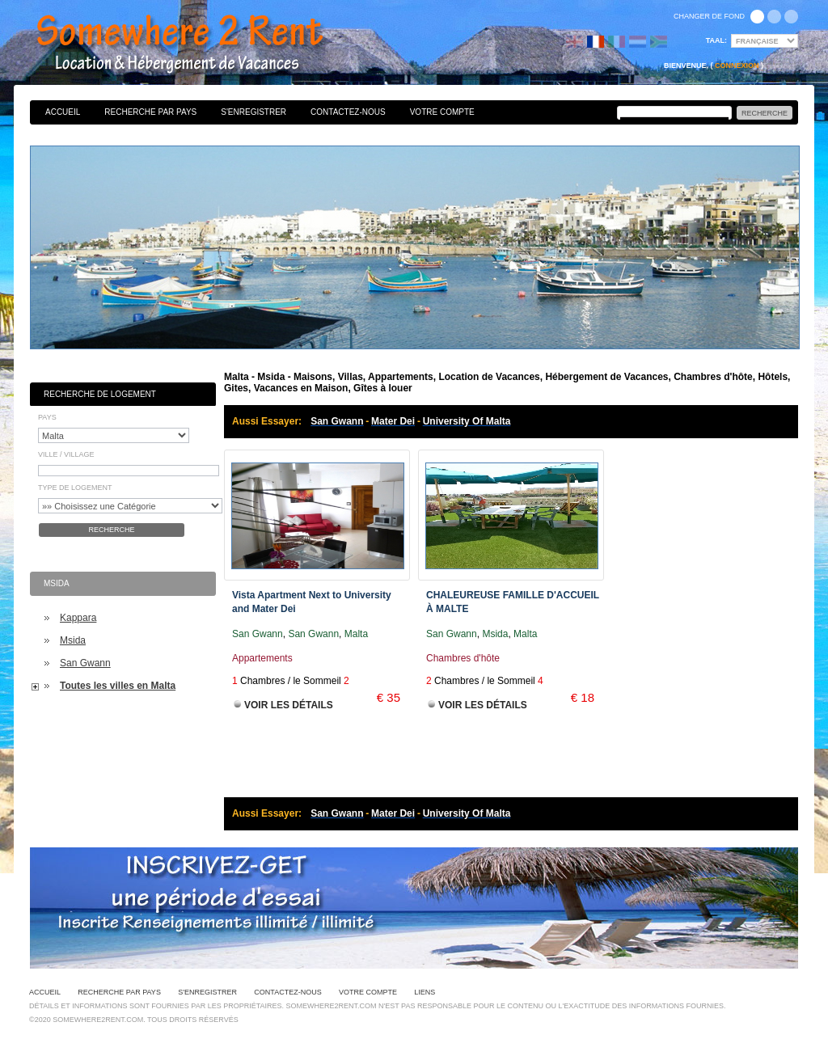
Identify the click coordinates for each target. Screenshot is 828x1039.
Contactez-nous (348, 112)
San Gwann (85, 663)
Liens (424, 992)
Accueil (62, 112)
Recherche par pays (150, 112)
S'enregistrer (253, 112)
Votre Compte (442, 112)
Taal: (716, 40)
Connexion (737, 65)
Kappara (78, 617)
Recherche (111, 530)
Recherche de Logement (100, 394)
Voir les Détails (288, 705)
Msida (73, 640)
